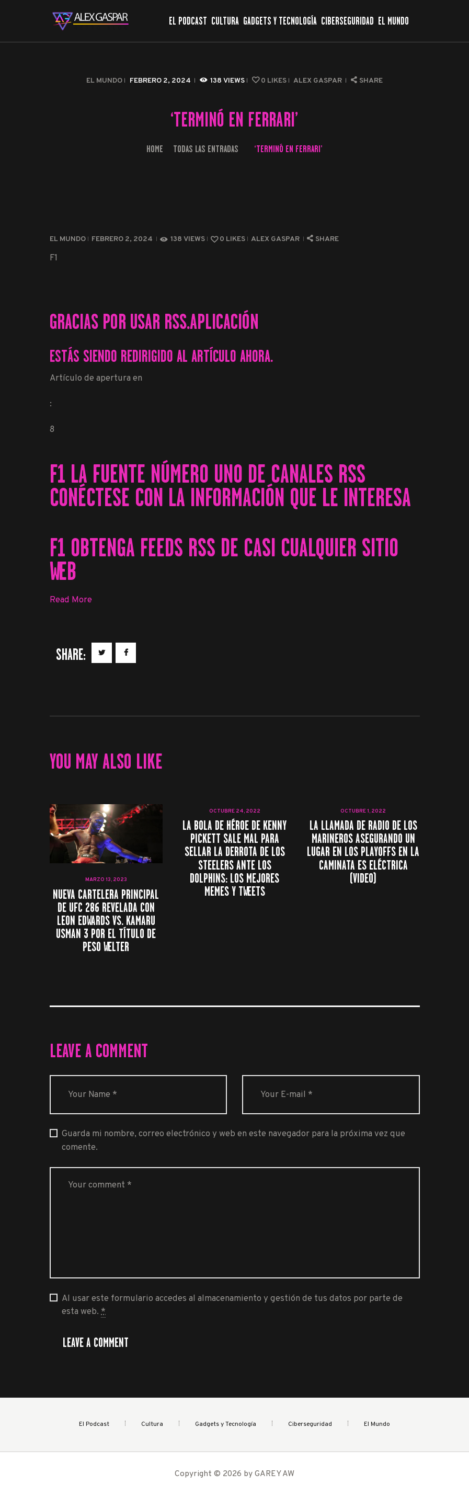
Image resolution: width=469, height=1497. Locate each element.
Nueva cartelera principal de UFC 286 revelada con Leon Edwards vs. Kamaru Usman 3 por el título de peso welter (106, 921)
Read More (71, 600)
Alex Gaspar (318, 80)
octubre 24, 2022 (234, 811)
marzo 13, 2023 (106, 879)
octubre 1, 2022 (363, 811)
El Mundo (104, 80)
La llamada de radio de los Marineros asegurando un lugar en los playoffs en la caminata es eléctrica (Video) (363, 852)
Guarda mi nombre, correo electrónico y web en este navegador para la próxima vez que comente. (233, 1140)
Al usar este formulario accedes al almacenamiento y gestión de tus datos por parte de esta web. (232, 1305)
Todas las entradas (205, 148)
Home (154, 149)
